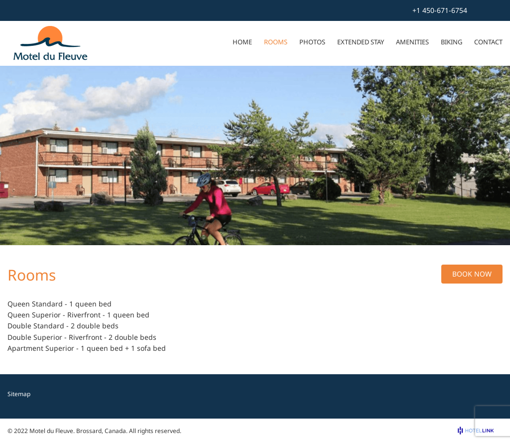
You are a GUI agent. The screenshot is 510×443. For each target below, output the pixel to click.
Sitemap (18, 394)
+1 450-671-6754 (439, 10)
